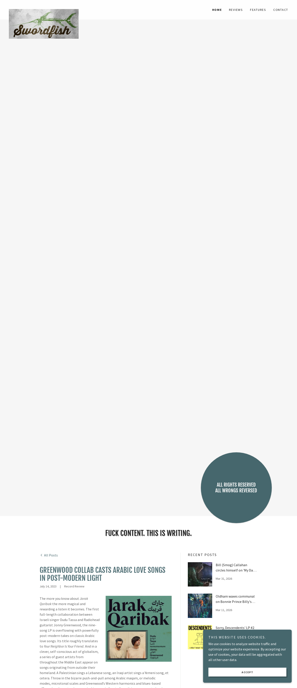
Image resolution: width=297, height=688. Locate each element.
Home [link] (217, 10)
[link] (44, 7)
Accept (247, 672)
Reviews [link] (236, 10)
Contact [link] (280, 10)
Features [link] (258, 10)
